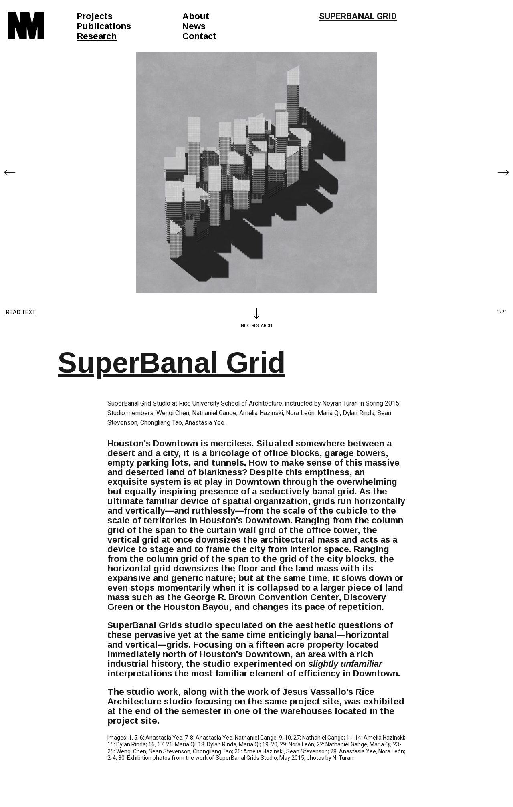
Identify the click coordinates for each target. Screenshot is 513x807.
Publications (104, 26)
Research (97, 36)
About (195, 16)
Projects (95, 16)
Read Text (21, 312)
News (194, 26)
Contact (199, 36)
